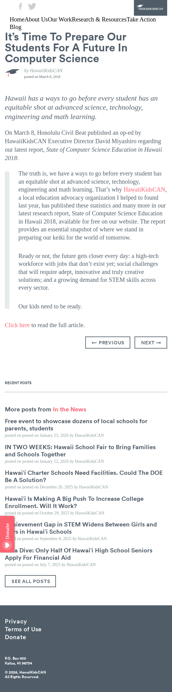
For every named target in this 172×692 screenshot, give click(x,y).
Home (17, 19)
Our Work (60, 19)
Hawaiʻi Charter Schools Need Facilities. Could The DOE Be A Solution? (84, 476)
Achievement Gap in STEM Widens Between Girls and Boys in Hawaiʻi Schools (81, 528)
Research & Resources (99, 19)
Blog (15, 27)
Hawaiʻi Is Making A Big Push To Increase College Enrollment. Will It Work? (74, 502)
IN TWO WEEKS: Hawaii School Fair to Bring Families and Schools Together (80, 450)
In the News (69, 409)
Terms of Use (23, 629)
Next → (151, 342)
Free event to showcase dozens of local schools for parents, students (76, 424)
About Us (36, 19)
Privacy (16, 621)
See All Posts (30, 581)
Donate (15, 636)
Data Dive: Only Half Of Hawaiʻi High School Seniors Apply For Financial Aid (78, 554)
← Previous (108, 342)
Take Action (141, 19)
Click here (17, 325)
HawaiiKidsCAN (150, 8)
